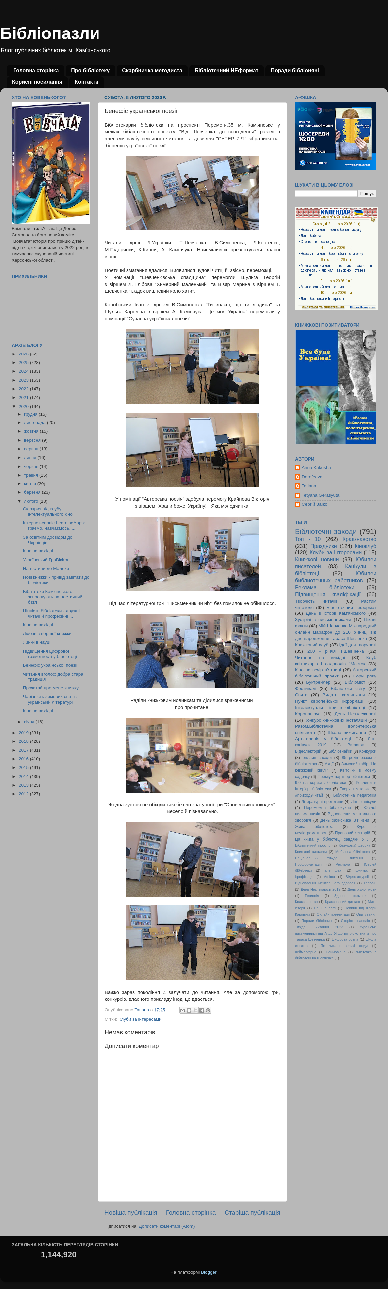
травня (31, 475)
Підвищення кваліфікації (328, 594)
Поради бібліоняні (295, 70)
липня (30, 457)
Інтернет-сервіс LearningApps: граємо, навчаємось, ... (54, 525)
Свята (301, 694)
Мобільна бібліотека (352, 852)
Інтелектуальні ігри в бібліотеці (330, 707)
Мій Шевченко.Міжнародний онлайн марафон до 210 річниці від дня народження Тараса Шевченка (335, 632)
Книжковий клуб (311, 644)
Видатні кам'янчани (343, 694)
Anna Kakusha (316, 467)
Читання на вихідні (320, 657)
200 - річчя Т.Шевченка (335, 651)
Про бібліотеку (90, 70)
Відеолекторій (308, 751)
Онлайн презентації (333, 914)
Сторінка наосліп (355, 921)
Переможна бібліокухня (327, 808)
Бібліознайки (340, 751)
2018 (24, 741)
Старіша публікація (252, 1212)
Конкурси (368, 751)
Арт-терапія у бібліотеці (323, 738)
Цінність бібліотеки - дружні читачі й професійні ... (51, 613)
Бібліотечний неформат (351, 607)
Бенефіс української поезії (50, 665)
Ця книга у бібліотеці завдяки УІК (331, 839)
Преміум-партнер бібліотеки (344, 776)
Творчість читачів (316, 601)
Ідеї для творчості (357, 644)
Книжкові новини (317, 559)
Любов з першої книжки (47, 633)
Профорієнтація (308, 864)
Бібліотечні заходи (326, 531)
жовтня (32, 431)
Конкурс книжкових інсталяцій (336, 720)
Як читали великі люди (344, 946)
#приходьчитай (309, 795)
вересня (33, 440)
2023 (24, 380)
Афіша (329, 877)
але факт (333, 870)
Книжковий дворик (354, 845)
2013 (24, 785)
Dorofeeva (312, 476)
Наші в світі (325, 908)
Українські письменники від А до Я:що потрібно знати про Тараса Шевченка (335, 933)
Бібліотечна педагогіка (354, 795)
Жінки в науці (36, 642)
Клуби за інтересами (139, 1019)
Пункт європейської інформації (329, 701)
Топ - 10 (308, 539)
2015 (24, 767)
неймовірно (336, 952)
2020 (24, 406)
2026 (24, 354)
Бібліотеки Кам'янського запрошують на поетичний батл (52, 597)
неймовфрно (305, 952)
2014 (24, 776)
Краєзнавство (359, 539)
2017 (24, 750)
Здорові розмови (350, 896)
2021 (24, 397)
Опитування (366, 914)
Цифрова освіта (345, 939)
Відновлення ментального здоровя (325, 883)
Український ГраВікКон (46, 559)
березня (33, 492)
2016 (24, 758)
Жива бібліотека (314, 826)
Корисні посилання (37, 82)
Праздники (323, 546)
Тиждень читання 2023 (319, 927)
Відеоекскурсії (357, 877)
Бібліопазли (50, 33)
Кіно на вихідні (38, 550)
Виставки (356, 745)
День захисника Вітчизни (344, 820)
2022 (24, 388)
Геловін (370, 883)
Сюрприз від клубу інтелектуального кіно (48, 511)
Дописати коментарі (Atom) (167, 1226)
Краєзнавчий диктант (342, 902)
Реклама (343, 864)
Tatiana (309, 485)
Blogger (208, 1272)
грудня (31, 414)
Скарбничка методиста (152, 70)
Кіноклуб (365, 546)
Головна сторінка (36, 70)
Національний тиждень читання (329, 858)
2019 (24, 732)
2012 (24, 793)
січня (29, 721)
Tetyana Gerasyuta (320, 495)
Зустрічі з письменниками (323, 619)
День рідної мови (361, 889)
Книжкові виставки (311, 852)
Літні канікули (363, 801)
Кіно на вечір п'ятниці (318, 669)
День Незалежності (355, 713)
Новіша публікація (130, 1212)
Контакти (86, 82)
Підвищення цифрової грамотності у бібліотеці (50, 654)
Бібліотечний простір (312, 845)
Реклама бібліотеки (324, 587)
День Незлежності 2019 (320, 889)
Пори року (364, 676)
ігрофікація (304, 877)
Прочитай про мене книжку (51, 687)
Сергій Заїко (314, 504)
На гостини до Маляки (46, 568)
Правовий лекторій (352, 833)
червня (32, 466)
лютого (31, 501)
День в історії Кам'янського (336, 613)
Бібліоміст (355, 682)
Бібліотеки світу (348, 688)
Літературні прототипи (322, 801)
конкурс (361, 870)
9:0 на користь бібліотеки (320, 782)
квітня (30, 483)
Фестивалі (305, 688)
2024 (24, 371)
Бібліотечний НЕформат (227, 70)
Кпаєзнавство (306, 902)
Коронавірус (307, 713)
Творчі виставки (355, 789)
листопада (35, 422)
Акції (329, 764)
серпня (32, 448)
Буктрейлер (318, 682)
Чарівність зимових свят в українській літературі (50, 699)
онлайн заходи (317, 757)
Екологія (312, 896)
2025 (24, 362)
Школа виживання (347, 732)
